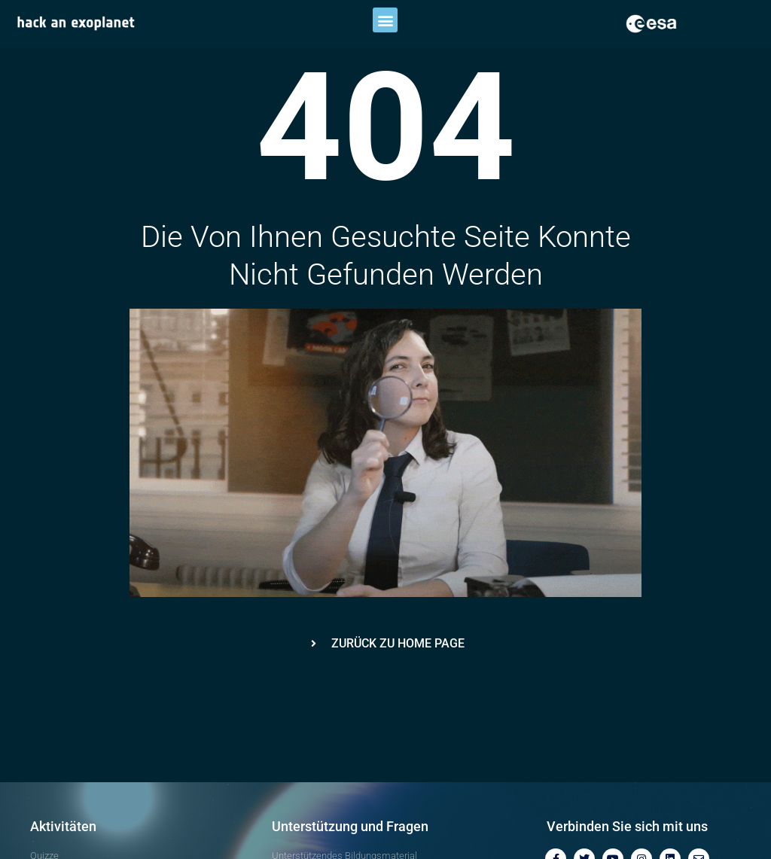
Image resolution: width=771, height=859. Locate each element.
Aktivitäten (63, 826)
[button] (385, 20)
